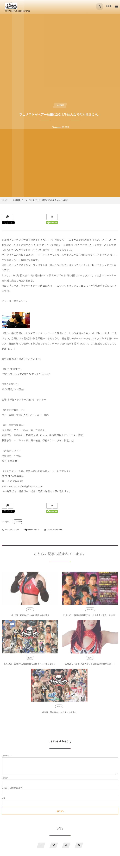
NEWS (30, 610)
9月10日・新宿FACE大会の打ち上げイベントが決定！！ (30, 664)
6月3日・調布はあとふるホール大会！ (59, 713)
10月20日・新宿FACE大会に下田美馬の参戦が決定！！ (90, 664)
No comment (33, 529)
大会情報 (60, 105)
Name (4, 777)
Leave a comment (55, 529)
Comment (6, 755)
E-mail (4, 787)
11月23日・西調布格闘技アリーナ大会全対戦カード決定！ (90, 616)
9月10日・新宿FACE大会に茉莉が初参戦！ (30, 616)
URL (3, 797)
